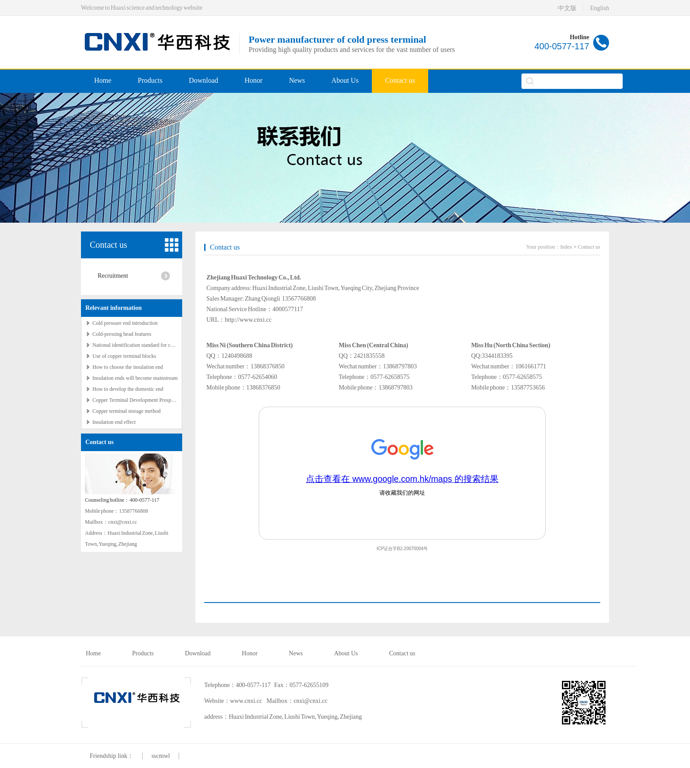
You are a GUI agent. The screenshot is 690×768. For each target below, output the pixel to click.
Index (566, 247)
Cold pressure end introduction (125, 323)
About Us (345, 80)
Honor (254, 80)
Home (102, 80)
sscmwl (160, 756)
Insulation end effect (114, 422)
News (297, 80)
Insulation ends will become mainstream (135, 378)
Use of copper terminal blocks (124, 356)
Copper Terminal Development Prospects (136, 400)
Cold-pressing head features (121, 334)
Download (203, 80)
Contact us (400, 80)
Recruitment (113, 275)
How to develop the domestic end (127, 389)
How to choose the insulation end (127, 367)
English (599, 8)
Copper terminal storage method (126, 411)
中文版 (567, 8)
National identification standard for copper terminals (147, 345)
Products (150, 80)
